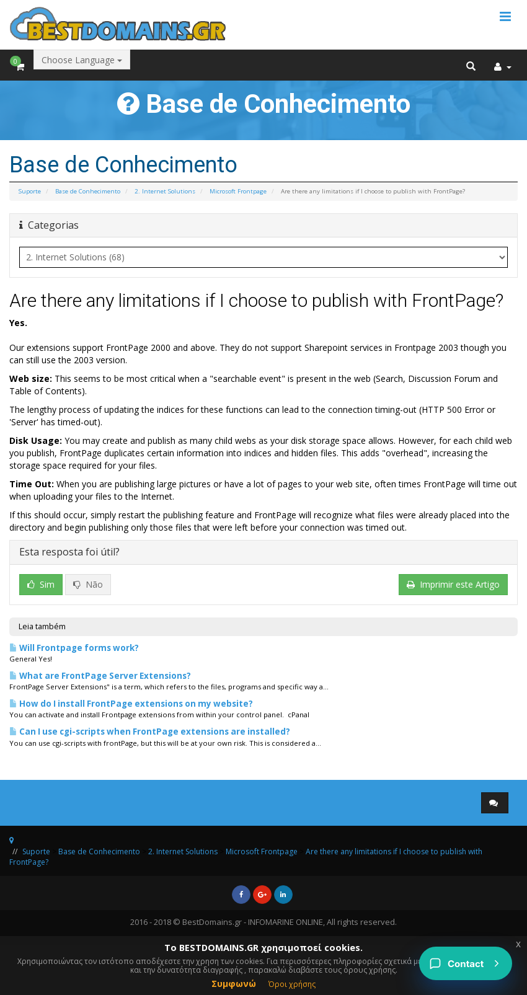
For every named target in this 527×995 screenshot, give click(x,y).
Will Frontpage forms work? (74, 647)
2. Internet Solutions (165, 191)
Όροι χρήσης (292, 984)
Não (88, 584)
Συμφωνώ (233, 983)
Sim (41, 584)
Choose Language (82, 60)
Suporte (30, 191)
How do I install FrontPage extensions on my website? (131, 703)
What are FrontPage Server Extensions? (100, 675)
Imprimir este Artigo (453, 584)
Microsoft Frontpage (238, 191)
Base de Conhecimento (87, 191)
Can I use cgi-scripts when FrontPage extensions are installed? (149, 731)
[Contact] (465, 963)
